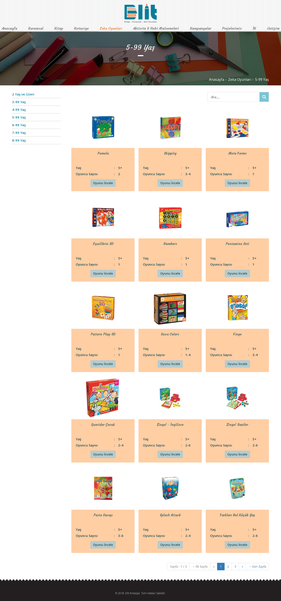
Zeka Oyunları (111, 28)
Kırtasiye (81, 28)
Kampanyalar (200, 28)
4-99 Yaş (19, 109)
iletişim (273, 28)
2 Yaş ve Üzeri (23, 94)
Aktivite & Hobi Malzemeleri (156, 28)
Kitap (58, 28)
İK (254, 28)
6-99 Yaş (19, 125)
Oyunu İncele (103, 183)
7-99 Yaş (19, 132)
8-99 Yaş (19, 140)
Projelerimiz (232, 28)
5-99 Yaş (262, 79)
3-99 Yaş (19, 102)
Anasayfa (9, 28)
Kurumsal (35, 28)
